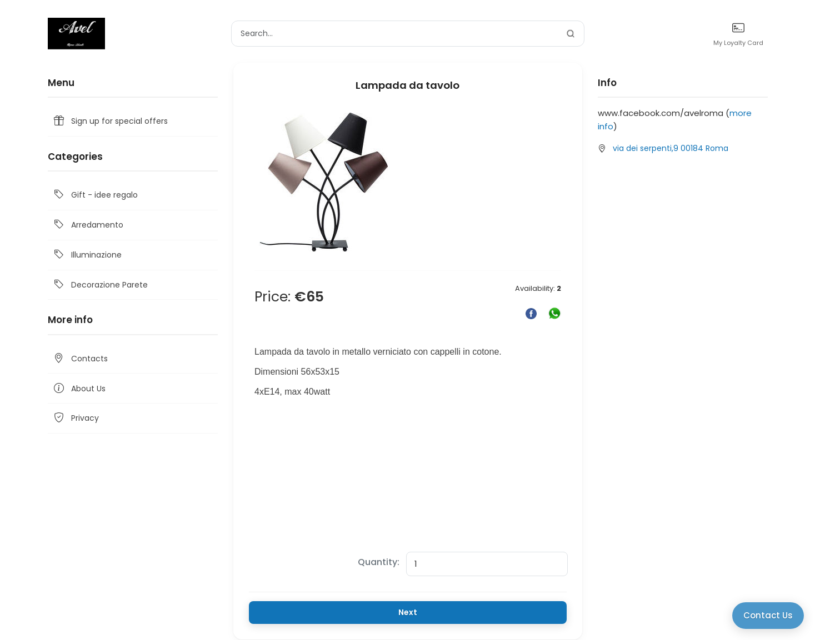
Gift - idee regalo (95, 195)
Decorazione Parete (100, 285)
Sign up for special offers (110, 121)
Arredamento (87, 225)
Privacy (75, 418)
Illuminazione (87, 255)
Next (407, 612)
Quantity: (378, 562)
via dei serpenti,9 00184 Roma (670, 148)
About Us (79, 388)
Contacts (80, 359)
